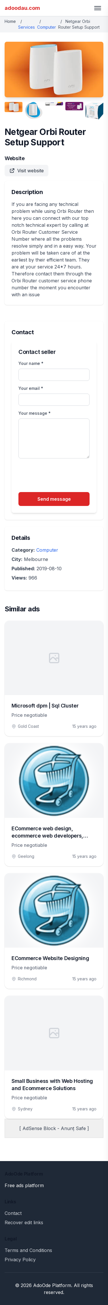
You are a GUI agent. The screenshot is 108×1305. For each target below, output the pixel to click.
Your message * (34, 413)
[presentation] (62, 476)
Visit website (26, 170)
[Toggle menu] (97, 8)
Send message (54, 499)
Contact (13, 1213)
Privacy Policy (20, 1259)
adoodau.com (22, 8)
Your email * (30, 388)
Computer (46, 27)
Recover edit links (24, 1222)
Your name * (30, 363)
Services (26, 27)
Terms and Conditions (28, 1250)
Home (10, 21)
